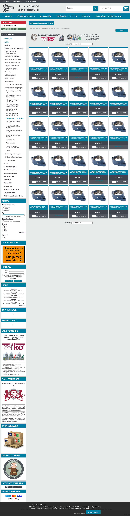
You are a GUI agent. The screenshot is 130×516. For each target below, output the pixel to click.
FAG (5, 226)
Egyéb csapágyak (10, 160)
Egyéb (8, 151)
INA (5, 229)
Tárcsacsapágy (11, 143)
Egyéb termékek (9, 193)
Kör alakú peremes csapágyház (12, 109)
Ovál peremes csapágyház (15, 118)
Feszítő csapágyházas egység (13, 126)
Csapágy (38, 28)
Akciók (6, 208)
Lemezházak (10, 140)
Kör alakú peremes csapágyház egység (12, 114)
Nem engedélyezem (79, 513)
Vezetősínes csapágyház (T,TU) (14, 131)
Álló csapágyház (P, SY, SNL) (13, 91)
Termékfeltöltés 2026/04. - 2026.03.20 (13, 294)
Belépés (6, 1)
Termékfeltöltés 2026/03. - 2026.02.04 (13, 297)
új (4, 237)
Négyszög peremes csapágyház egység (12, 105)
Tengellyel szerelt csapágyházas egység (13, 146)
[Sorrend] (82, 44)
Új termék (7, 207)
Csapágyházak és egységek (12, 221)
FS (5, 228)
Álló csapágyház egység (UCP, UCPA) (13, 96)
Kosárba (42, 78)
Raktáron (6, 210)
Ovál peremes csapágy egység (13, 122)
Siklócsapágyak (10, 78)
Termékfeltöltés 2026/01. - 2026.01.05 (13, 304)
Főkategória (32, 28)
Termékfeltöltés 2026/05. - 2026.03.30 (13, 290)
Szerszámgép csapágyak (13, 154)
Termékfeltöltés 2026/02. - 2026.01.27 (13, 300)
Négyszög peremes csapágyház (12, 100)
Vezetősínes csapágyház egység (14, 135)
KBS (5, 231)
